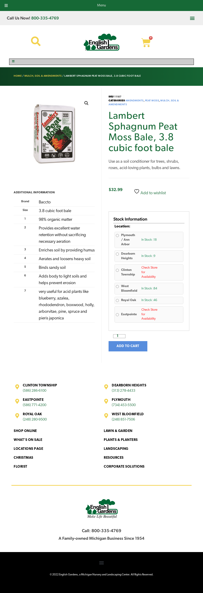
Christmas (23, 458)
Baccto (45, 202)
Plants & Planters (121, 440)
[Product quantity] (119, 336)
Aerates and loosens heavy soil (65, 259)
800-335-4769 (45, 18)
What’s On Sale (28, 440)
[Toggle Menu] (101, 62)
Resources (114, 458)
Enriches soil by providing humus (67, 250)
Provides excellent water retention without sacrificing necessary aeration (62, 235)
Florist (20, 467)
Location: (122, 226)
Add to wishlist (150, 192)
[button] (192, 18)
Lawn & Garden (118, 431)
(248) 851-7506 (123, 419)
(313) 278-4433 (123, 391)
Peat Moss (152, 100)
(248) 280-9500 (35, 419)
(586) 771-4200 (34, 405)
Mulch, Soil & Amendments (43, 75)
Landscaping (116, 449)
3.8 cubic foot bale (55, 211)
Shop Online (25, 431)
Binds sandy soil (52, 268)
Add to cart (128, 346)
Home (18, 75)
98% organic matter (55, 220)
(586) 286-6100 (34, 391)
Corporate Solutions (124, 467)
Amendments (134, 100)
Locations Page (28, 449)
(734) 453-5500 (124, 405)
